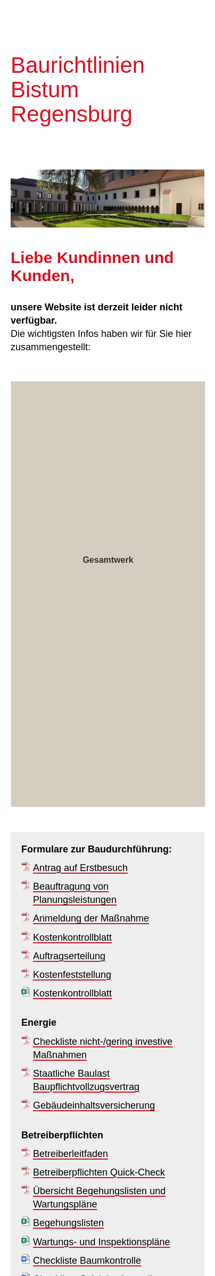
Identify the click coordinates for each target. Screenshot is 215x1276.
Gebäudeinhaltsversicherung (94, 1105)
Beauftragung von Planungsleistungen (75, 893)
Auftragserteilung (69, 956)
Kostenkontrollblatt (72, 937)
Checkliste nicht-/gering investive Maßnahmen (102, 1048)
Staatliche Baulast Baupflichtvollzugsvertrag (86, 1080)
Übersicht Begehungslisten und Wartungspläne (99, 1198)
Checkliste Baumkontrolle (87, 1260)
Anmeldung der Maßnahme (91, 918)
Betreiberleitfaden (70, 1153)
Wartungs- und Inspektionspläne (101, 1242)
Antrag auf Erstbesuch (80, 868)
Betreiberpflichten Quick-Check (99, 1172)
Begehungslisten (68, 1223)
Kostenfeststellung (72, 974)
